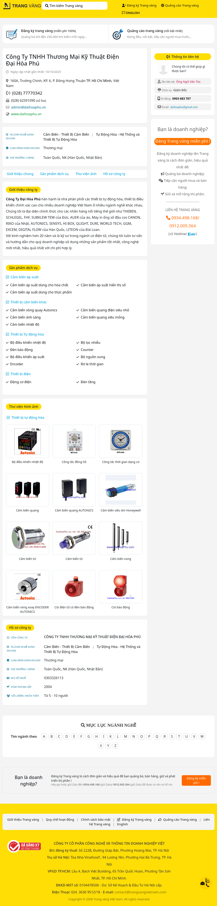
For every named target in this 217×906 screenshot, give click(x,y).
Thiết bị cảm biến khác (29, 302)
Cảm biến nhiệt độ (24, 324)
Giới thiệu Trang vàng (23, 819)
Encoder (16, 364)
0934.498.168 (184, 218)
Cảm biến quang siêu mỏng (103, 317)
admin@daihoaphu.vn (28, 107)
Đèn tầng (88, 382)
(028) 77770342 (27, 93)
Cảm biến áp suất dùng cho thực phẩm (41, 292)
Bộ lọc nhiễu (90, 342)
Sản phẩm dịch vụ (54, 173)
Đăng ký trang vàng (48, 30)
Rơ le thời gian (92, 364)
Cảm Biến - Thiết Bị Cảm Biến (66, 134)
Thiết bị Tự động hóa (27, 334)
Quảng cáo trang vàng (154, 30)
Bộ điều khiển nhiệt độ (28, 342)
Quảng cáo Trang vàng (180, 5)
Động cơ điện (20, 382)
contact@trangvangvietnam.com (140, 892)
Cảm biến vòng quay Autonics (33, 310)
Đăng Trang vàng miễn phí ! (182, 141)
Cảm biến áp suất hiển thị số (103, 285)
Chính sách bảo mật (95, 819)
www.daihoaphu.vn (26, 114)
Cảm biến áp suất (25, 277)
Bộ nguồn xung (93, 357)
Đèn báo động (21, 349)
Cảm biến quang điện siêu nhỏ (105, 310)
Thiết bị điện (21, 374)
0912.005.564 (183, 226)
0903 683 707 (181, 98)
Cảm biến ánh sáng (25, 317)
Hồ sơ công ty (114, 173)
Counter (87, 349)
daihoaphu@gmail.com (184, 107)
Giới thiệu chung (20, 173)
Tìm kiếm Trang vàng (64, 5)
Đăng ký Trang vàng (139, 5)
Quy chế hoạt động (60, 819)
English (122, 824)
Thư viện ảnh (86, 173)
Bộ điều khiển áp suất (27, 357)
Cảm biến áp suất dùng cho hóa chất (39, 285)
